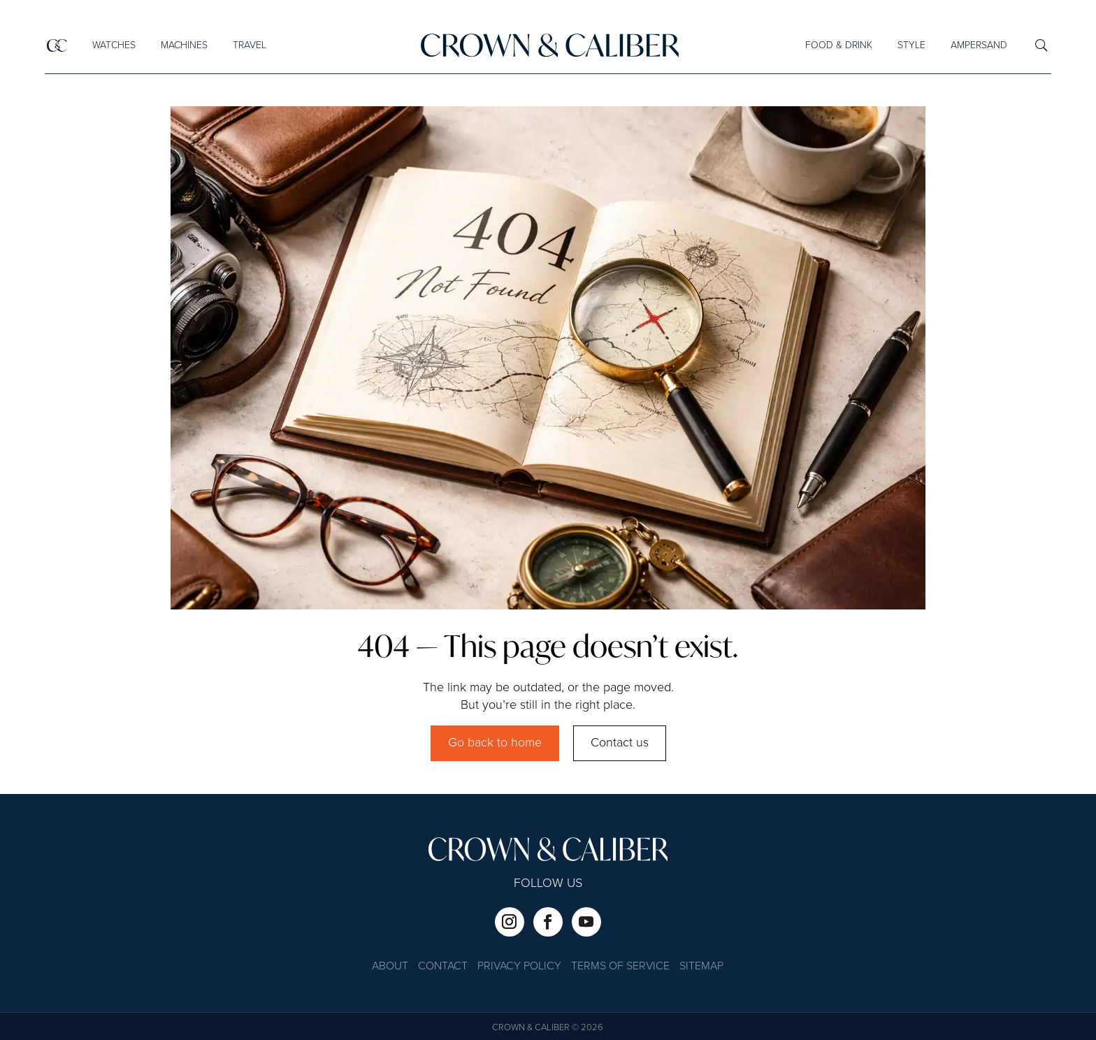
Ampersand (979, 45)
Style (911, 45)
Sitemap (701, 967)
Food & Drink (838, 45)
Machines (183, 45)
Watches (113, 45)
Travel (249, 45)
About (390, 967)
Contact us (620, 743)
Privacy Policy (519, 967)
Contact (443, 967)
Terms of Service (620, 967)
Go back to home (495, 743)
